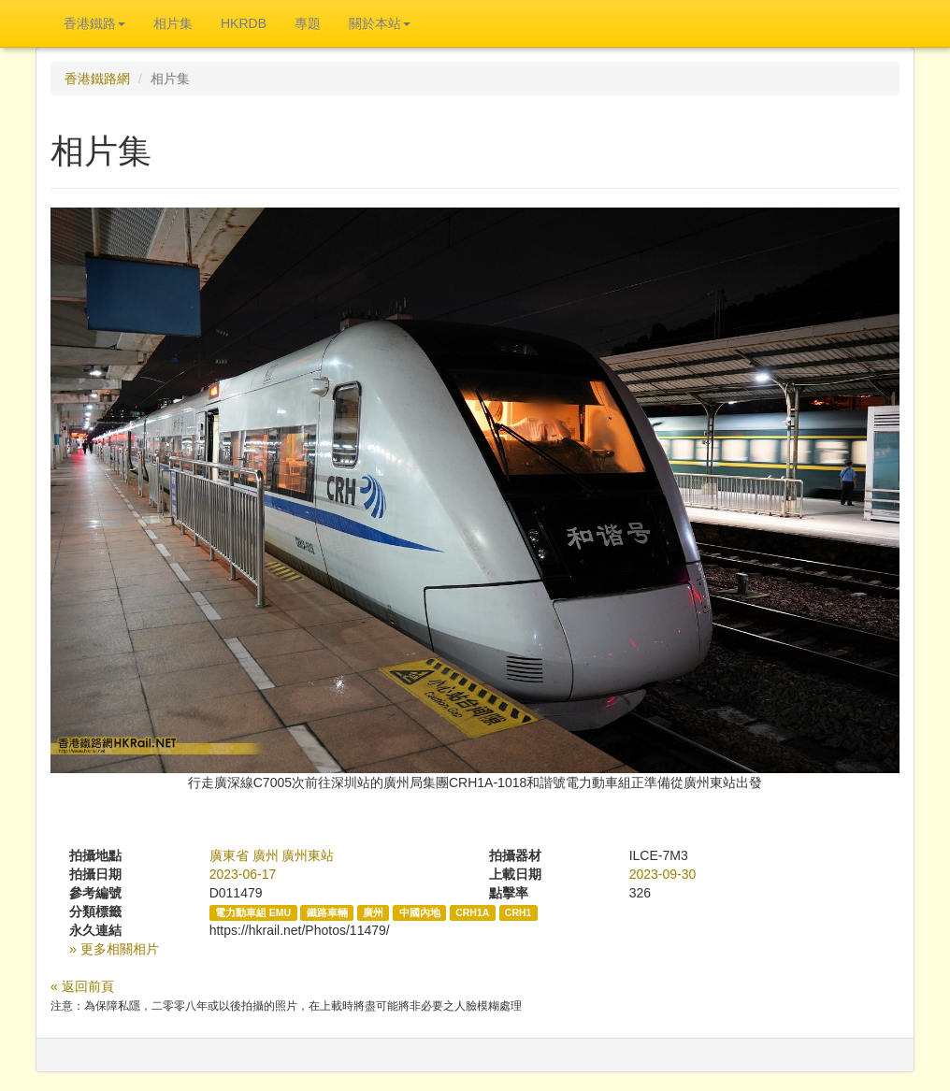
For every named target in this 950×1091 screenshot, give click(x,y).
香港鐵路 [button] (94, 23)
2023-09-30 (663, 874)
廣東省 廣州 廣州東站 (272, 855)
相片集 (173, 23)
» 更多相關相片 (114, 948)
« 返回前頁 (82, 986)
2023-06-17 (243, 874)
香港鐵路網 (97, 78)
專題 (308, 23)
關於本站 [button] (379, 23)
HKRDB (243, 23)
